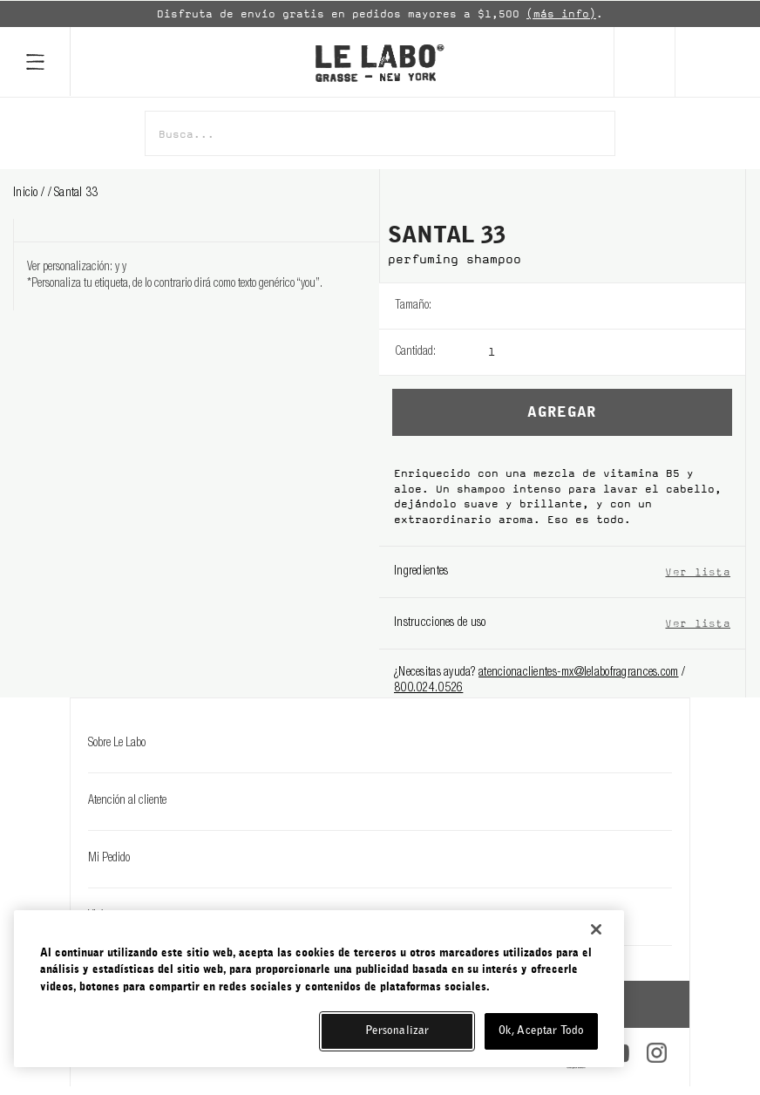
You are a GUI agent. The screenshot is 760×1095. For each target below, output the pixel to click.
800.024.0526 (428, 689)
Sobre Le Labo (380, 744)
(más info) (561, 14)
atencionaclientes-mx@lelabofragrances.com (578, 673)
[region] (319, 988)
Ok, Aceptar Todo (541, 1031)
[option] (380, 14)
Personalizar (397, 1031)
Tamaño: (413, 306)
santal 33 (76, 193)
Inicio (27, 193)
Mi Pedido (380, 859)
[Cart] (717, 62)
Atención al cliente (380, 801)
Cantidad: (415, 352)
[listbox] (616, 306)
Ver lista (697, 571)
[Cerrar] (596, 929)
